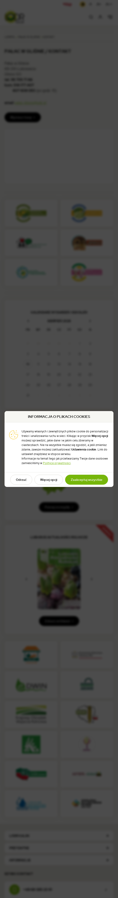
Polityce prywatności (57, 463)
